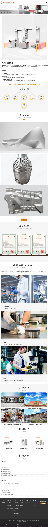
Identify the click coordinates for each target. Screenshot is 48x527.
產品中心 (4, 12)
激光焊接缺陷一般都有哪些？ (5, 518)
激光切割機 (9, 12)
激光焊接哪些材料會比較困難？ (6, 516)
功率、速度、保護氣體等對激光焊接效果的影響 (8, 520)
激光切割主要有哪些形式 (5, 509)
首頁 (1, 12)
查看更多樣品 (24, 264)
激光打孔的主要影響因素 (5, 511)
